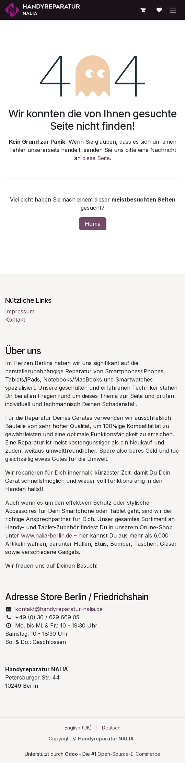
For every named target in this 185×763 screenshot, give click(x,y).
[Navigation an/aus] (173, 10)
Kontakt (15, 319)
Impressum (19, 311)
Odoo (72, 754)
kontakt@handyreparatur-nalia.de (59, 609)
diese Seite (96, 158)
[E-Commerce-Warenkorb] (143, 10)
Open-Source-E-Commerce (128, 754)
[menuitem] (78, 727)
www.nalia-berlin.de (46, 535)
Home (93, 223)
